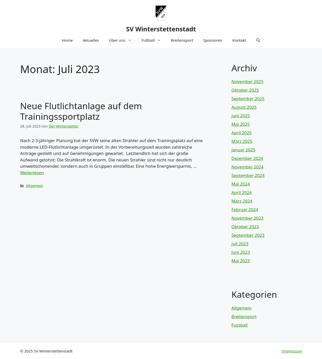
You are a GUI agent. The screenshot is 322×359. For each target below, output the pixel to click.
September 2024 (247, 175)
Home (67, 40)
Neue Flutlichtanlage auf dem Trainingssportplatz (81, 111)
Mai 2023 (240, 261)
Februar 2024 (244, 209)
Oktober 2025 (245, 90)
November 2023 (247, 218)
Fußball (154, 40)
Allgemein (34, 185)
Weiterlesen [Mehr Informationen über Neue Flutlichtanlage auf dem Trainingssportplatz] (32, 172)
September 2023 (247, 235)
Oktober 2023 (245, 226)
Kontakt (239, 40)
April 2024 (241, 192)
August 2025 (244, 107)
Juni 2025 (240, 115)
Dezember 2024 (247, 158)
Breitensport (182, 40)
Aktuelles (91, 40)
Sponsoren (212, 40)
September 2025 (247, 98)
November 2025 (247, 81)
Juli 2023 (239, 244)
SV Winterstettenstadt (161, 29)
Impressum (292, 350)
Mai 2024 (240, 184)
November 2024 (247, 167)
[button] (258, 40)
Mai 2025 (240, 124)
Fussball (239, 325)
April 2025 (241, 133)
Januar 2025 (243, 150)
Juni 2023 (240, 252)
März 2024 (241, 201)
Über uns (122, 40)
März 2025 (241, 141)
